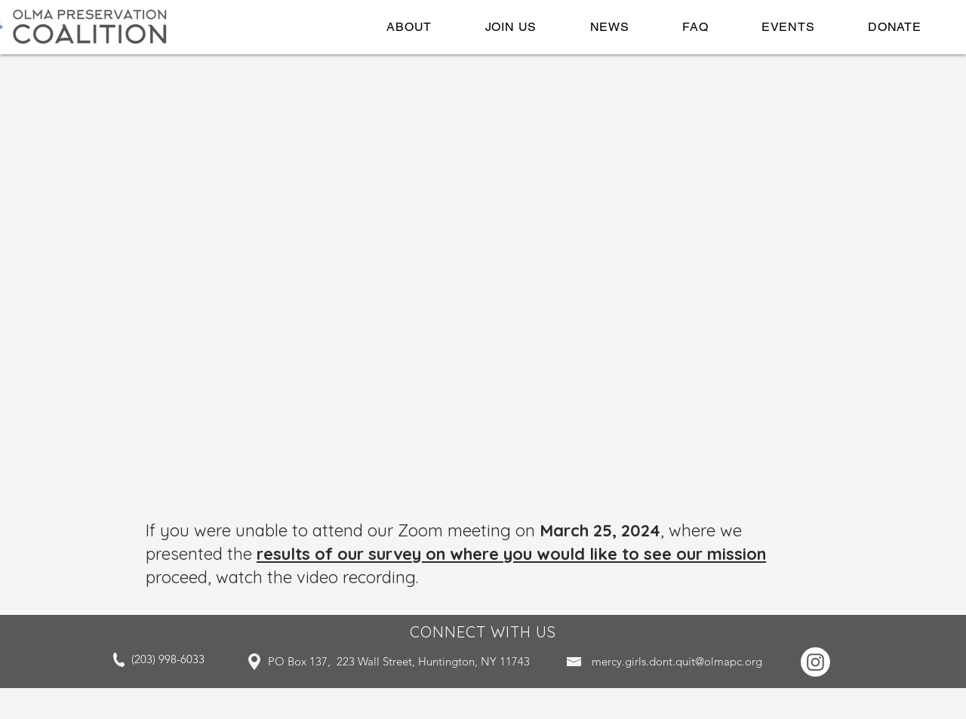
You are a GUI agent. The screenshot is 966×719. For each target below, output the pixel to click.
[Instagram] (815, 662)
